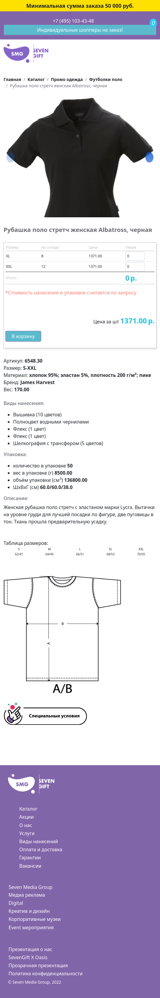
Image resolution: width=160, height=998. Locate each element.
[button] (149, 157)
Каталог (28, 809)
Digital (16, 903)
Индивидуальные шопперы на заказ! (80, 30)
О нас (25, 825)
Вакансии (30, 866)
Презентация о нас (30, 949)
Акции (26, 817)
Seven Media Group (31, 887)
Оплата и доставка (40, 849)
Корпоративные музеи (35, 919)
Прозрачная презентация (38, 965)
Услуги (27, 833)
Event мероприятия (31, 927)
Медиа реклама (27, 895)
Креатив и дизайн (29, 911)
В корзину (23, 336)
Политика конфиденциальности (46, 973)
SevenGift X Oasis (28, 957)
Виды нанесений (38, 841)
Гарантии (30, 857)
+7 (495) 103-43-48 (73, 21)
